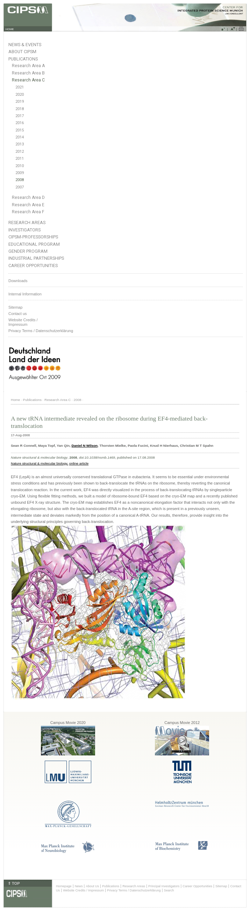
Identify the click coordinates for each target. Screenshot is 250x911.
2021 (19, 87)
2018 (19, 109)
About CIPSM (22, 51)
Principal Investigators (163, 886)
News (79, 886)
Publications (23, 59)
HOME (10, 29)
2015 (19, 130)
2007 (19, 187)
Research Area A (28, 65)
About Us (92, 886)
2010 (19, 166)
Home (15, 400)
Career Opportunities (33, 265)
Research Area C (28, 80)
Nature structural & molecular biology (39, 463)
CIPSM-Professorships (33, 236)
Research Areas (26, 222)
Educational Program (34, 244)
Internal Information (25, 294)
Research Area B (28, 73)
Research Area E (28, 204)
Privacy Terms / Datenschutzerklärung (40, 331)
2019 (19, 101)
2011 (19, 158)
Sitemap (15, 307)
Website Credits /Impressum (23, 322)
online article (78, 463)
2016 (19, 123)
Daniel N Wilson (85, 445)
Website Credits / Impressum (83, 890)
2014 (19, 137)
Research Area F (28, 211)
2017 (19, 116)
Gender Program (28, 251)
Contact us (17, 313)
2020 (19, 94)
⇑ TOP (14, 883)
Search (169, 890)
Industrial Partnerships (36, 258)
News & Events (24, 44)
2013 (19, 144)
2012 (19, 151)
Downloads (17, 281)
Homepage (64, 886)
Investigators (24, 229)
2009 (19, 173)
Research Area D (28, 197)
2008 (19, 180)
